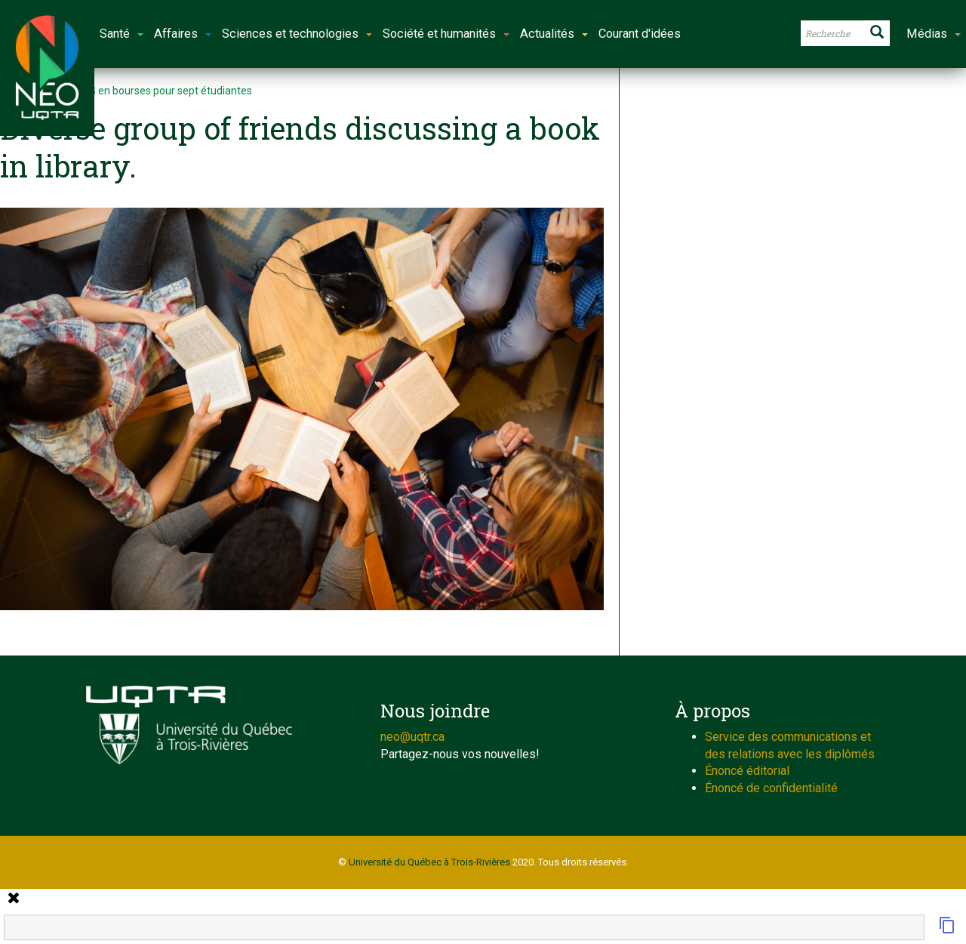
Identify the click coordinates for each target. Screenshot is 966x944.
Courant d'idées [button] (639, 33)
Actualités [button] (554, 33)
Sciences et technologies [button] (297, 33)
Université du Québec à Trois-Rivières (429, 862)
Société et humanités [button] (446, 33)
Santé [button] (121, 33)
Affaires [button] (182, 33)
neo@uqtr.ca (412, 737)
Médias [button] (933, 33)
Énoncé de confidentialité (771, 788)
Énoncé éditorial (747, 771)
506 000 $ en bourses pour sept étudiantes (150, 91)
